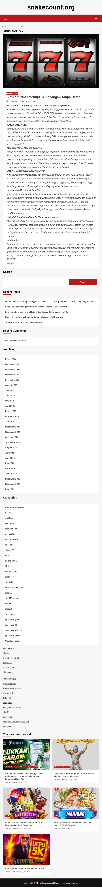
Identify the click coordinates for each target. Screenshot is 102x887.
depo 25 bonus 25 (11, 657)
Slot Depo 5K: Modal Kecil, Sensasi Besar (23, 322)
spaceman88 (11, 624)
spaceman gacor (12, 619)
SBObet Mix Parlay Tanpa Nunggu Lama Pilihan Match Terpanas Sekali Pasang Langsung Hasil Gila (50, 301)
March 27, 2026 (68, 779)
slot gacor (12, 263)
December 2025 (12, 364)
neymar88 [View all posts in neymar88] (18, 767)
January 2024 (11, 473)
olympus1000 (11, 539)
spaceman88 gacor (14, 630)
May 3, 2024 (26, 101)
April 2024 (10, 468)
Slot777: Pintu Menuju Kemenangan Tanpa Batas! (44, 97)
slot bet (6, 652)
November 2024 (12, 432)
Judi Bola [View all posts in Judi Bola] (9, 767)
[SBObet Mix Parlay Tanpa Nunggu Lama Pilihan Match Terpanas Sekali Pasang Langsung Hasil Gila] (26, 754)
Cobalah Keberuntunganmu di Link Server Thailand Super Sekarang (36, 306)
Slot (7, 566)
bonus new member (12, 688)
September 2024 (13, 442)
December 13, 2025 (20, 828)
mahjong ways (9, 678)
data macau (8, 667)
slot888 (8, 608)
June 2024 (10, 458)
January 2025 (11, 421)
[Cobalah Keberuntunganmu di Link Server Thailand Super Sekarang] (75, 754)
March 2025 (10, 411)
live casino (10, 523)
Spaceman (10, 614)
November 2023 (12, 484)
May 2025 (9, 400)
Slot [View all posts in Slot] (7, 815)
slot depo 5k (8, 648)
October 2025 (11, 374)
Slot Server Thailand (14, 587)
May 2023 (9, 489)
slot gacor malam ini (12, 707)
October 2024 (11, 437)
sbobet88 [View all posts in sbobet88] (34, 767)
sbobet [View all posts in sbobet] (26, 767)
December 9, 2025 (20, 871)
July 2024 (9, 452)
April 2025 (10, 406)
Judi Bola (9, 518)
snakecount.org (51, 7)
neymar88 (9, 534)
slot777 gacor (11, 598)
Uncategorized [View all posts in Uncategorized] (12, 93)
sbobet (8, 544)
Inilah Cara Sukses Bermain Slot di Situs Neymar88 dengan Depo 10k (36, 312)
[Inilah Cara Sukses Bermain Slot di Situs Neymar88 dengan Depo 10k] (26, 803)
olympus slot (9, 693)
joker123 (7, 662)
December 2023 (12, 478)
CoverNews (59, 882)
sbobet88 (9, 550)
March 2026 (10, 359)
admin (9, 782)
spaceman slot (9, 683)
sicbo (7, 555)
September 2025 (13, 379)
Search (7, 271)
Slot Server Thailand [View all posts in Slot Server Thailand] (62, 767)
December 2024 (12, 426)
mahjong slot (11, 528)
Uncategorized (12, 640)
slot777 (8, 592)
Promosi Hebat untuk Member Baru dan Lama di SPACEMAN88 (34, 317)
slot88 (8, 603)
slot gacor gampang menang (16, 721)
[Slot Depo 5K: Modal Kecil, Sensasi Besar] (26, 849)
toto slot (7, 697)
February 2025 (12, 416)
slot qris (9, 582)
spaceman (7, 716)
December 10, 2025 (69, 828)
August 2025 (11, 385)
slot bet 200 (10, 571)
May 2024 (9, 463)
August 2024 (11, 447)
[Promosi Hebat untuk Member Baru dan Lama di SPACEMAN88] (75, 803)
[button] (5, 17)
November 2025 (12, 369)
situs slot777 (11, 560)
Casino (8, 512)
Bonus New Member (14, 507)
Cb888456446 (14, 101)
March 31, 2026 (19, 782)
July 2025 (9, 390)
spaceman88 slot (13, 635)
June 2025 (10, 395)
